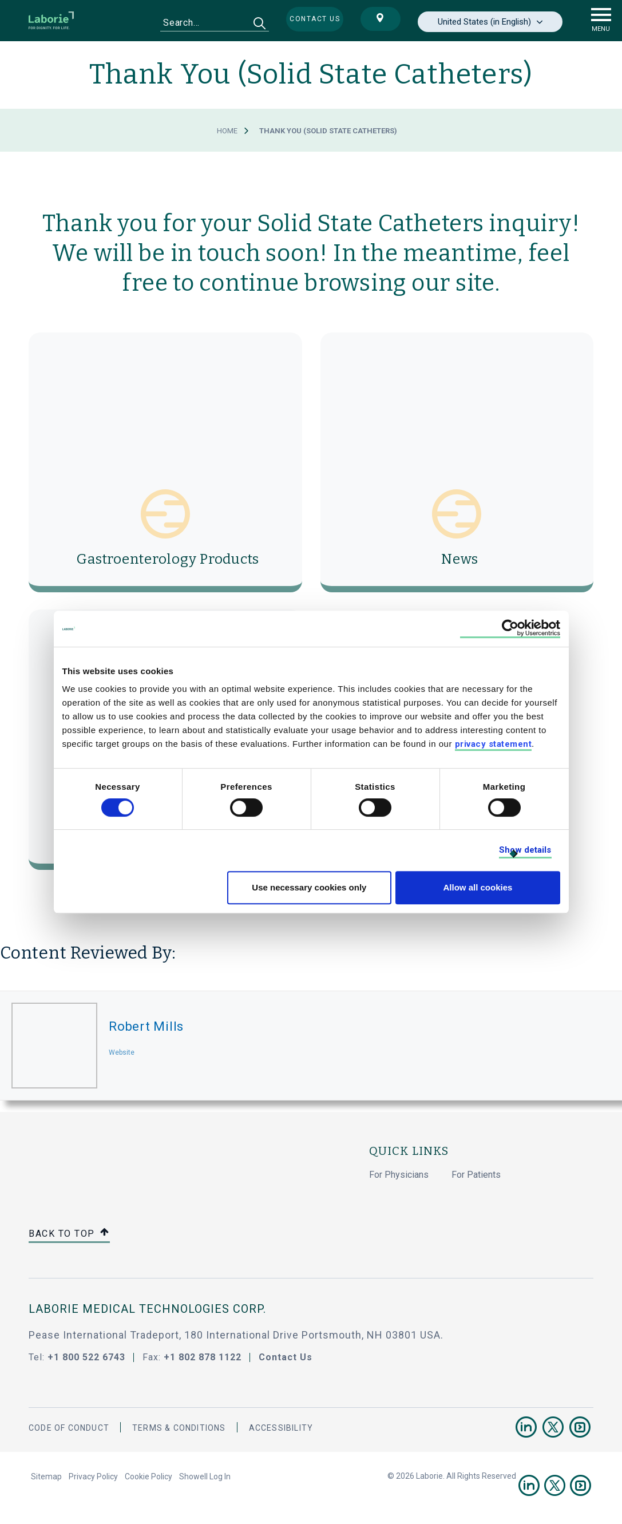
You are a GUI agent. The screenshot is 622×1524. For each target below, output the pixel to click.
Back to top (69, 1234)
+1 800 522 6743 (86, 1357)
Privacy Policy (93, 1476)
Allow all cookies (478, 887)
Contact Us (285, 1357)
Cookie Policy (148, 1476)
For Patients (476, 1174)
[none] (490, 22)
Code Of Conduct (69, 1427)
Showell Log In (205, 1476)
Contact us (315, 19)
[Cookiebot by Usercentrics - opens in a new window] (510, 628)
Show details (525, 850)
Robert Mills (146, 1026)
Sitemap (46, 1476)
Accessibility (281, 1427)
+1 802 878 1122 (202, 1357)
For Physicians (399, 1174)
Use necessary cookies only (309, 887)
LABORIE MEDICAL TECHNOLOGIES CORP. (147, 1309)
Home (227, 130)
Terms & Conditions (179, 1427)
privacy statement (493, 744)
